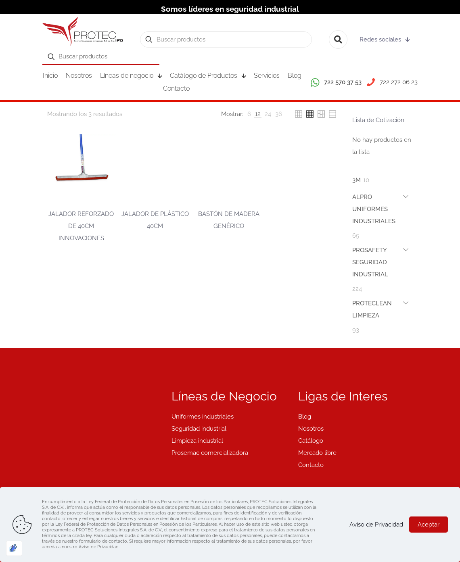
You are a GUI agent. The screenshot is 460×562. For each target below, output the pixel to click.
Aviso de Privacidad (376, 524)
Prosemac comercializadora (209, 452)
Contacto (311, 465)
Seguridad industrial (198, 428)
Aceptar (428, 524)
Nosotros (311, 428)
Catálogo (310, 440)
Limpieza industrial (197, 440)
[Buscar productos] (226, 39)
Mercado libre (317, 452)
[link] (249, 114)
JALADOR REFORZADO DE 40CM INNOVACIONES (81, 226)
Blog (304, 416)
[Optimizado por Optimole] (14, 548)
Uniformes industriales (202, 416)
